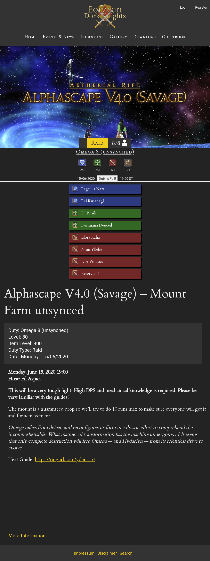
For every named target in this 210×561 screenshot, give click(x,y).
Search (126, 553)
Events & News (58, 36)
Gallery (118, 36)
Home (30, 36)
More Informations (27, 535)
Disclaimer (107, 553)
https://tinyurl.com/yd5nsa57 (65, 459)
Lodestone (91, 36)
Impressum (84, 553)
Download (144, 36)
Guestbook (174, 36)
